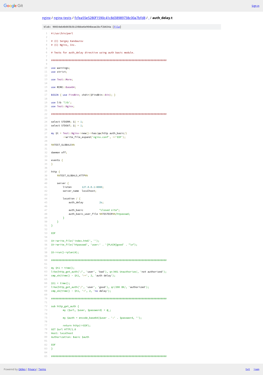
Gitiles (22, 369)
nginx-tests (62, 18)
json (256, 369)
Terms (42, 369)
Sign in (255, 6)
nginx (46, 18)
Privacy (32, 369)
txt (247, 369)
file (117, 26)
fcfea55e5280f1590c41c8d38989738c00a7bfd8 (110, 18)
